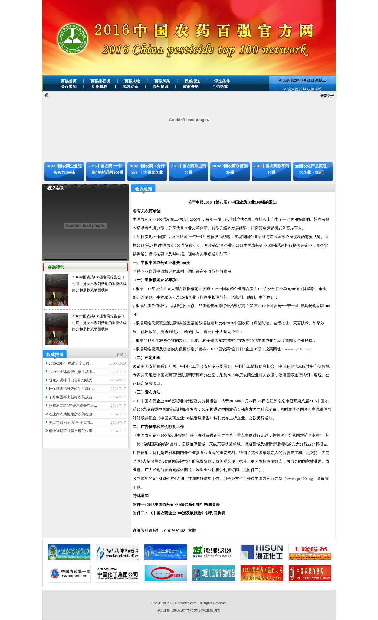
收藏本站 (314, 89)
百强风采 (162, 81)
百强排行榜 (100, 81)
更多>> (122, 354)
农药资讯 (160, 86)
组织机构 (99, 86)
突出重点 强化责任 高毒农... (71, 422)
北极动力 (213, 610)
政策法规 (190, 86)
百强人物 (132, 81)
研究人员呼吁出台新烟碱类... (72, 380)
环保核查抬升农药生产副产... (72, 389)
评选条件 (222, 81)
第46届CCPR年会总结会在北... (73, 405)
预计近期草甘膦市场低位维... (72, 431)
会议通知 (69, 86)
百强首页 (69, 81)
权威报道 (192, 81)
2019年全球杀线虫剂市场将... (72, 372)
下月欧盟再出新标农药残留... (72, 397)
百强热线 (220, 86)
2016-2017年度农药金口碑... (71, 363)
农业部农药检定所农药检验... (72, 414)
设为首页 (295, 89)
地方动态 (130, 86)
